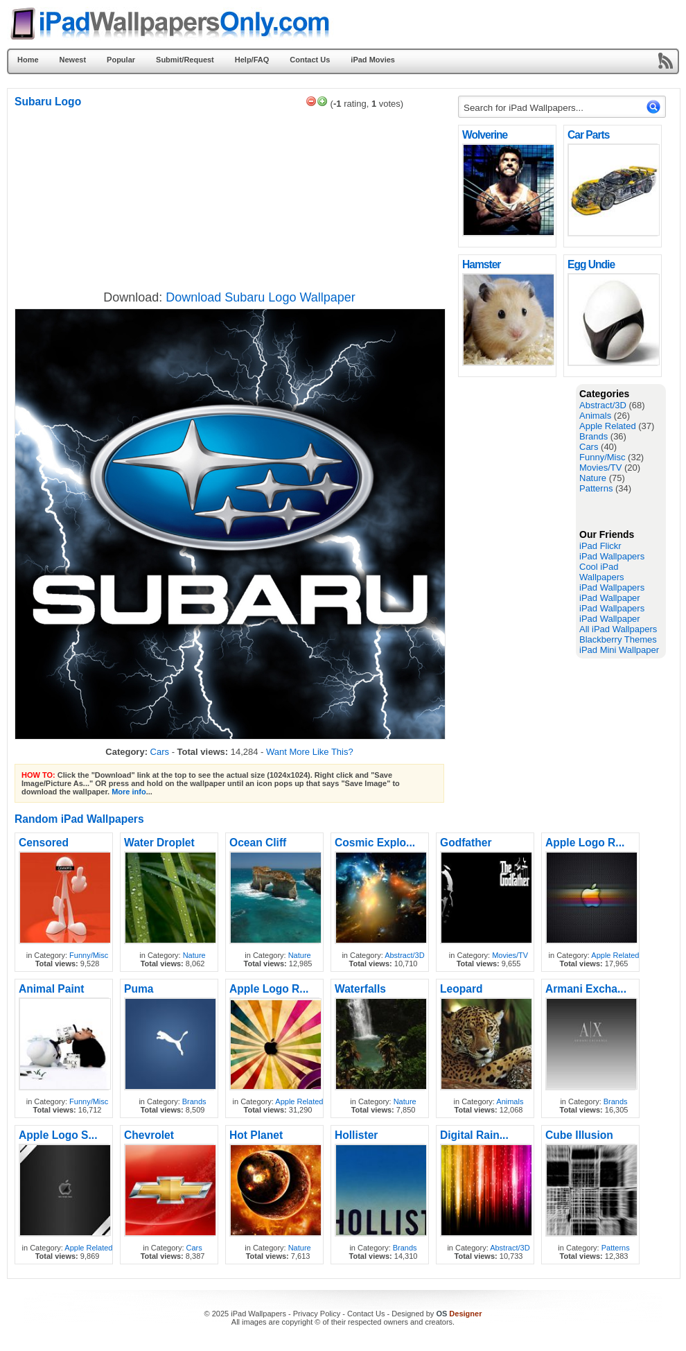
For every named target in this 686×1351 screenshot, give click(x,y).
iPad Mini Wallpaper (619, 650)
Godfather (466, 842)
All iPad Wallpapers (618, 629)
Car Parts (588, 135)
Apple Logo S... (58, 1135)
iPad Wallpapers (611, 556)
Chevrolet (149, 1135)
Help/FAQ (252, 59)
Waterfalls (360, 989)
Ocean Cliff (257, 842)
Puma (138, 989)
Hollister (356, 1135)
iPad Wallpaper (609, 598)
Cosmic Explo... (375, 842)
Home (28, 59)
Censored (44, 842)
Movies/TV (600, 467)
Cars (588, 447)
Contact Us (310, 59)
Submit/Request (185, 59)
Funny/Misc (602, 457)
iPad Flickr (600, 546)
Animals (595, 415)
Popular (121, 59)
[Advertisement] (513, 592)
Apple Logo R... (584, 842)
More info (129, 791)
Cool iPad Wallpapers (601, 571)
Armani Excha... (585, 989)
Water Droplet (159, 842)
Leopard (461, 989)
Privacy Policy (316, 1313)
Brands (593, 436)
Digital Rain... (474, 1135)
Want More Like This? (309, 752)
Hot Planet (256, 1135)
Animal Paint (51, 989)
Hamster (481, 264)
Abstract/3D (602, 405)
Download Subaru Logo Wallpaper (260, 297)
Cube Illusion (579, 1135)
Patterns (596, 488)
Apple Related (607, 426)
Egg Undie (591, 264)
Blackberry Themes (618, 639)
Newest (73, 59)
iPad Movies (373, 59)
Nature (592, 478)
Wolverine (484, 135)
